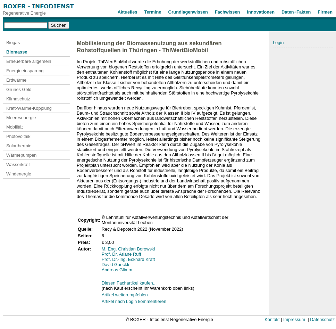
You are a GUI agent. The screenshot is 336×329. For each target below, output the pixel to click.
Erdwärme (16, 80)
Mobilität (14, 127)
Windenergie (18, 173)
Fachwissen (227, 12)
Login (278, 42)
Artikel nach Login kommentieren (134, 301)
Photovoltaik (18, 136)
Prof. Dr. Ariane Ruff (121, 254)
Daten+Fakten (296, 12)
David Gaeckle (116, 264)
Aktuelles (127, 12)
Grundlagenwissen (188, 12)
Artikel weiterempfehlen (125, 294)
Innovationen (261, 12)
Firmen (325, 12)
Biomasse (16, 52)
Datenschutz (322, 319)
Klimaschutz (18, 98)
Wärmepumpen (21, 155)
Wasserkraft (18, 164)
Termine (152, 12)
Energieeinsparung (24, 70)
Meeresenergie (21, 117)
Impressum (294, 319)
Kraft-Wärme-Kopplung (29, 108)
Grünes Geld (19, 89)
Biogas (13, 42)
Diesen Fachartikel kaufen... (129, 283)
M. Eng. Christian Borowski (128, 249)
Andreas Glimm (117, 269)
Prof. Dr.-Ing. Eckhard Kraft (128, 259)
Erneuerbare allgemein (28, 61)
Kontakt (271, 319)
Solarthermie (19, 145)
